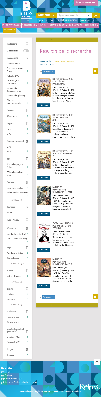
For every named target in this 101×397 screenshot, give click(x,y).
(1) (18, 200)
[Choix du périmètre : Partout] (46, 15)
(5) (18, 263)
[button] (17, 64)
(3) (18, 282)
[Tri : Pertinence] (48, 72)
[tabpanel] (50, 198)
